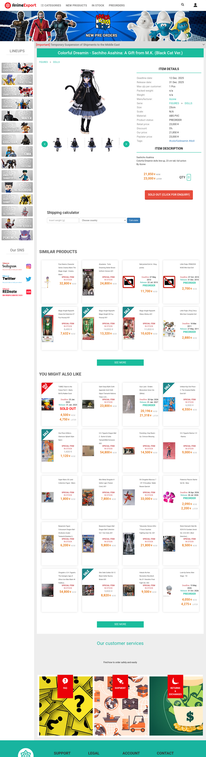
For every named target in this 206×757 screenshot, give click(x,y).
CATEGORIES (51, 5)
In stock (98, 5)
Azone (172, 99)
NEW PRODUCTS (76, 5)
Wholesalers (129, 734)
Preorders (117, 5)
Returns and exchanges (65, 734)
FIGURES (43, 62)
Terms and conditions (98, 721)
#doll (192, 140)
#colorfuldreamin (178, 140)
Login (125, 728)
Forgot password (131, 721)
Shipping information (64, 728)
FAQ (56, 721)
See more (120, 350)
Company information (98, 734)
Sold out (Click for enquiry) (169, 194)
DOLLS (56, 62)
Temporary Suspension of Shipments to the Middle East (78, 44)
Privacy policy (94, 728)
